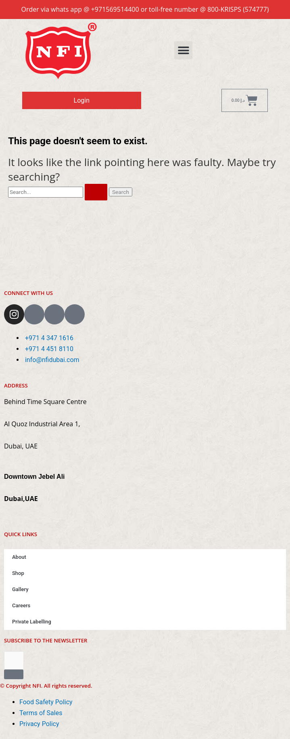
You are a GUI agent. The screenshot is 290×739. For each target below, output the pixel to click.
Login (82, 100)
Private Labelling (31, 622)
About (19, 557)
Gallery (20, 589)
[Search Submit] (96, 192)
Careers (21, 605)
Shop (18, 573)
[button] (183, 50)
